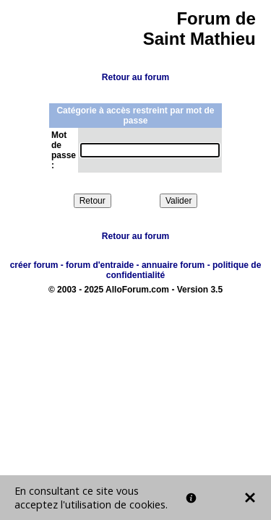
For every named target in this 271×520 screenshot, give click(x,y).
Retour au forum (135, 77)
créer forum (34, 265)
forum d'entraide (100, 265)
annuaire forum (173, 265)
